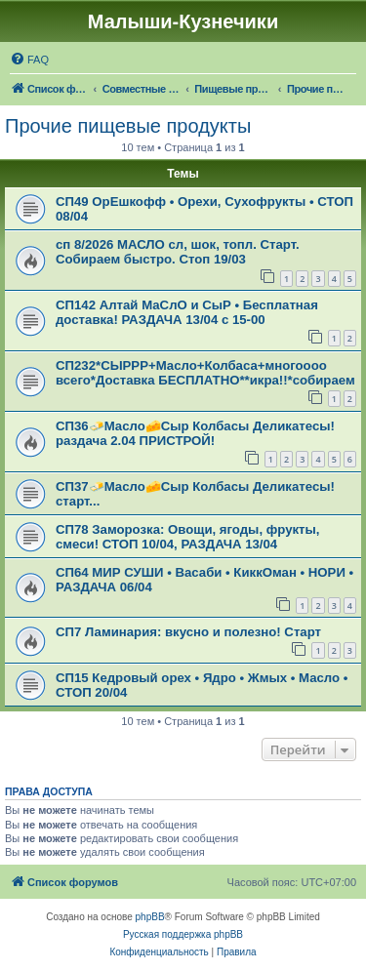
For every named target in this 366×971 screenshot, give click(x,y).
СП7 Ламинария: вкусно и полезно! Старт (188, 632)
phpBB (150, 916)
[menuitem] (29, 59)
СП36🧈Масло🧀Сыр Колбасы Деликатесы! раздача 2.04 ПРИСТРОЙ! (195, 433)
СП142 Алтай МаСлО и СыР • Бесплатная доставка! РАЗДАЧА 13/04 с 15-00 (187, 312)
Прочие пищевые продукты (128, 126)
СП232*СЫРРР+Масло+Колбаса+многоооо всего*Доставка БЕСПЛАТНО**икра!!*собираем (205, 372)
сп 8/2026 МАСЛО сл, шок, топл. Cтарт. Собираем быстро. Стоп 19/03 (178, 251)
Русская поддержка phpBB (183, 934)
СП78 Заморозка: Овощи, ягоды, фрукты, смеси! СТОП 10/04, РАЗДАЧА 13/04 (187, 536)
